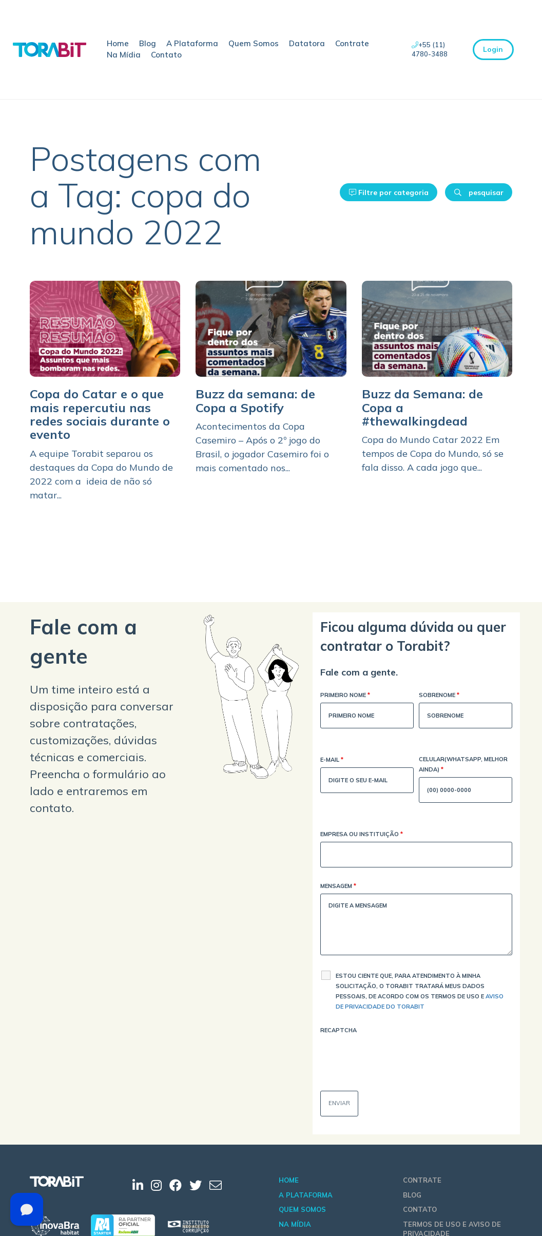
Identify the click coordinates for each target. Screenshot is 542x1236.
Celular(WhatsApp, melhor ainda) (463, 765)
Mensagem (338, 886)
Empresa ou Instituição (361, 835)
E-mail (331, 760)
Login (493, 49)
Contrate (352, 43)
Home (118, 43)
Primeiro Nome (345, 695)
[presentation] (398, 1058)
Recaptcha (338, 1030)
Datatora (307, 43)
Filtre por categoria (389, 192)
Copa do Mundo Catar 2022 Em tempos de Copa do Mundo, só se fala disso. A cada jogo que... (433, 453)
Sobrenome (439, 695)
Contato (166, 55)
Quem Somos (253, 43)
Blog (147, 43)
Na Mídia (124, 55)
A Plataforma (192, 43)
